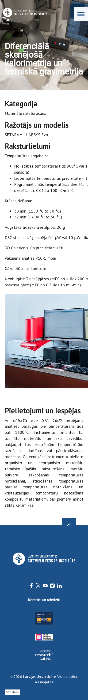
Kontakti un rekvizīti (44, 600)
